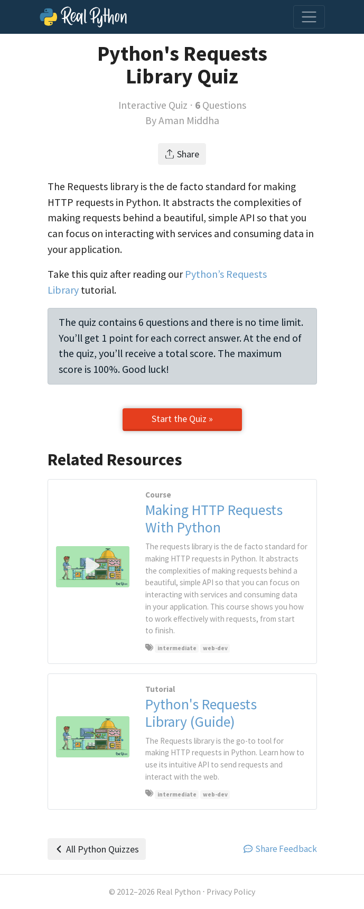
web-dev (215, 648)
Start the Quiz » (182, 419)
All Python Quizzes (96, 849)
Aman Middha (188, 120)
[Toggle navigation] (309, 17)
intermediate (177, 648)
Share (182, 154)
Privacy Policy (231, 892)
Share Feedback (280, 849)
